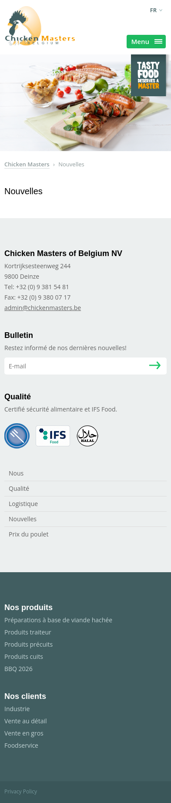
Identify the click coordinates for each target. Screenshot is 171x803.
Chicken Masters (27, 164)
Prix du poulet (28, 534)
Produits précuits (28, 644)
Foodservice (21, 745)
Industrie (17, 709)
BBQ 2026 (18, 669)
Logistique (23, 503)
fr (153, 10)
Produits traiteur (27, 632)
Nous (16, 473)
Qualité (19, 488)
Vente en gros (24, 733)
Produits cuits (23, 656)
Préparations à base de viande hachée (58, 620)
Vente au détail (25, 721)
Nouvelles (23, 519)
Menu (146, 41)
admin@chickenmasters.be (42, 308)
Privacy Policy (20, 791)
